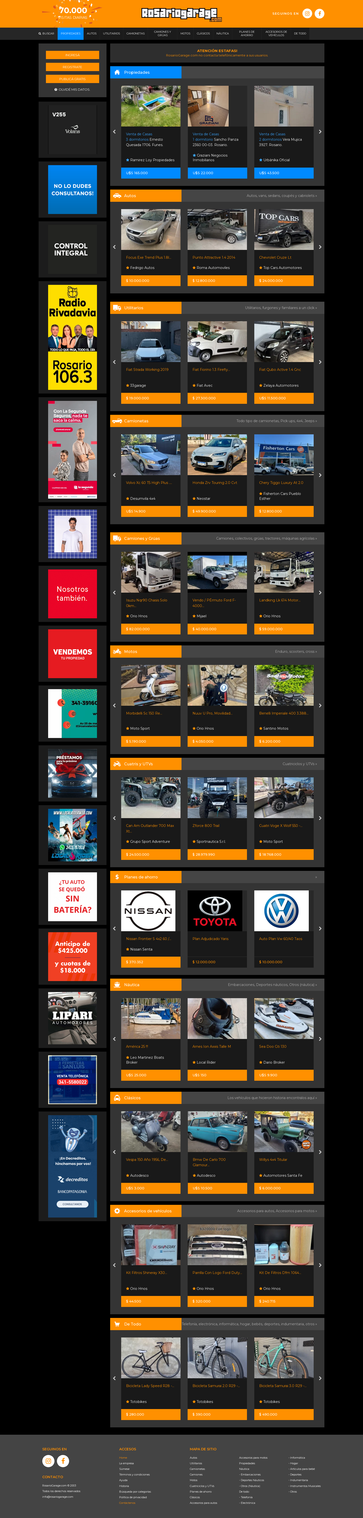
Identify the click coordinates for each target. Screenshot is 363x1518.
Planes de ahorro (201, 1491)
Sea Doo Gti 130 (273, 1046)
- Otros (292, 1491)
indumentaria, (293, 1324)
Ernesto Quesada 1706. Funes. (144, 139)
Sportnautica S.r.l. (209, 841)
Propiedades (247, 1463)
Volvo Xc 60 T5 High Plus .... (149, 483)
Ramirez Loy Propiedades (150, 160)
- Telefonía (246, 1497)
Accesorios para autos (203, 1503)
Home (123, 1457)
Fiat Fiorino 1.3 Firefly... (211, 369)
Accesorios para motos (295, 1211)
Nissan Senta (139, 949)
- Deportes (294, 1474)
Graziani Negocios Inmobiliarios (210, 157)
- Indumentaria (298, 1480)
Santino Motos (273, 728)
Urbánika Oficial (274, 160)
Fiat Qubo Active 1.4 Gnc (280, 369)
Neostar (201, 498)
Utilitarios (196, 1463)
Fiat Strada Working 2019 (147, 369)
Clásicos (195, 1497)
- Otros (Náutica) (249, 1486)
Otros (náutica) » (303, 985)
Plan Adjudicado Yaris (210, 939)
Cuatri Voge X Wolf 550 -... (280, 825)
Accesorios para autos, (256, 1211)
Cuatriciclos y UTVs (202, 1486)
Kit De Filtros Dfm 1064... (280, 1273)
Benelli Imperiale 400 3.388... (284, 713)
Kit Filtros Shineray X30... (146, 1273)
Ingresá (72, 55)
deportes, (272, 1324)
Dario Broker (272, 1062)
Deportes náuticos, (272, 985)
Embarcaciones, (242, 985)
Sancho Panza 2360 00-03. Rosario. (215, 139)
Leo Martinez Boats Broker (145, 1060)
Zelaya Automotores (279, 385)
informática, (229, 1324)
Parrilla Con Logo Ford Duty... (217, 1273)
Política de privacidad (133, 1497)
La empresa (126, 1463)
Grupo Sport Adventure (148, 841)
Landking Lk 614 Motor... (279, 600)
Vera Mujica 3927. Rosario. (280, 139)
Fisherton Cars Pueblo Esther (280, 496)
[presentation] (114, 132)
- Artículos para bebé (301, 1469)
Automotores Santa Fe (280, 1175)
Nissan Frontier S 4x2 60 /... (148, 939)
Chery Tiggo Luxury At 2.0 (281, 483)
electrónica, (209, 1324)
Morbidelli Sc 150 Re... (144, 713)
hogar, (246, 1324)
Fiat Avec (202, 385)
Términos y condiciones (134, 1474)
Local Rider (204, 1062)
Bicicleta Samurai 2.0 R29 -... (216, 1386)
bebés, (258, 1324)
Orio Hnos (136, 616)
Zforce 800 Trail (205, 825)
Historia (124, 1486)
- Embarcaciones (250, 1474)
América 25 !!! (137, 1046)
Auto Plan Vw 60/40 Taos (280, 939)
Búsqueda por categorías (135, 1491)
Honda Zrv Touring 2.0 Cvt (214, 483)
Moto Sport (138, 728)
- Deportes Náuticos (251, 1480)
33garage (136, 385)
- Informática (296, 1457)
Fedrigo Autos (140, 268)
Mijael (199, 616)
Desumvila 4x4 (140, 498)
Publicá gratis (72, 79)
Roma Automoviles (211, 268)
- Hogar (293, 1463)
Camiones (196, 1474)
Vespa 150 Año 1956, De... (147, 1159)
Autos (193, 1457)
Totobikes (136, 1402)
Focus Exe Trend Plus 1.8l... (148, 257)
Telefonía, (190, 1324)
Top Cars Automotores (280, 268)
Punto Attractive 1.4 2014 (213, 257)
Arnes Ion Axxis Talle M (211, 1046)
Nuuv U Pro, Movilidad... (212, 713)
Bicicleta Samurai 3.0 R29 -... (283, 1386)
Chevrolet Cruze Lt (275, 257)
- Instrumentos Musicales (304, 1486)
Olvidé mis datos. (72, 89)
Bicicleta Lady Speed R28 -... (150, 1386)
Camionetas (197, 1469)
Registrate (72, 67)
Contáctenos (127, 1503)
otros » (311, 1324)
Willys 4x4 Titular (273, 1159)
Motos (193, 1480)
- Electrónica (247, 1503)
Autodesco (137, 1175)
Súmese (124, 1469)
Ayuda (123, 1480)
